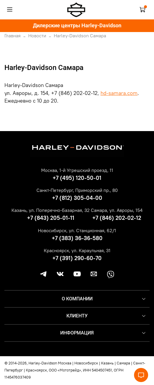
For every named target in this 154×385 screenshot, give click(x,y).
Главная (12, 35)
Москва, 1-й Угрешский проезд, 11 (77, 170)
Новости (37, 35)
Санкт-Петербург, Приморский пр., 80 (77, 190)
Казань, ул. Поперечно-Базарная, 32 (50, 210)
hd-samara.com (119, 93)
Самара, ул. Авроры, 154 (117, 210)
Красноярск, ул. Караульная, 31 (77, 250)
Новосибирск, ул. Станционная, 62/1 (77, 230)
